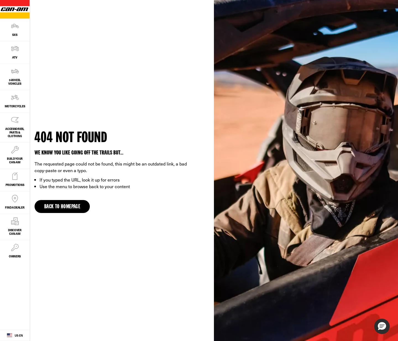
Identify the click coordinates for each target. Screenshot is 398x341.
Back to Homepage (62, 207)
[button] (382, 326)
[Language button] (15, 335)
